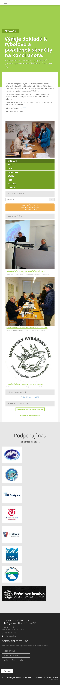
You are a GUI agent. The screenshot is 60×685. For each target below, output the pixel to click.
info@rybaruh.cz (10, 636)
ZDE (24, 108)
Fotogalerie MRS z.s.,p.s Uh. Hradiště (30, 409)
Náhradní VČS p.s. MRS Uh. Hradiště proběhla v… (26, 271)
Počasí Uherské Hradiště (30, 397)
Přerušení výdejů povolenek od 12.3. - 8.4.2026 (25, 384)
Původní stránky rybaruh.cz (30, 415)
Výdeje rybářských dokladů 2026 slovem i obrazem (27, 328)
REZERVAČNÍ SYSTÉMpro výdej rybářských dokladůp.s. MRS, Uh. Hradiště (30, 207)
